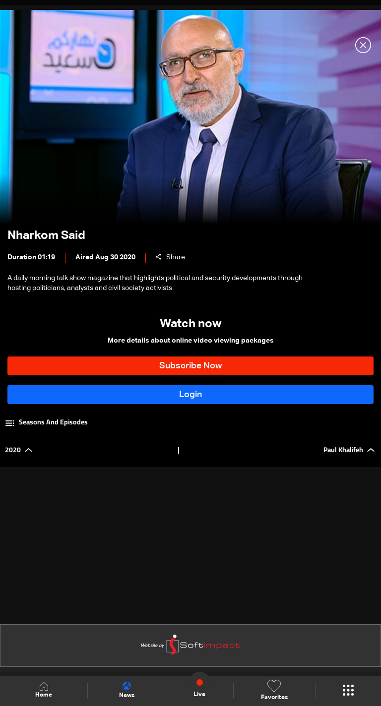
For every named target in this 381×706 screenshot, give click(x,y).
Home (43, 690)
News (126, 690)
